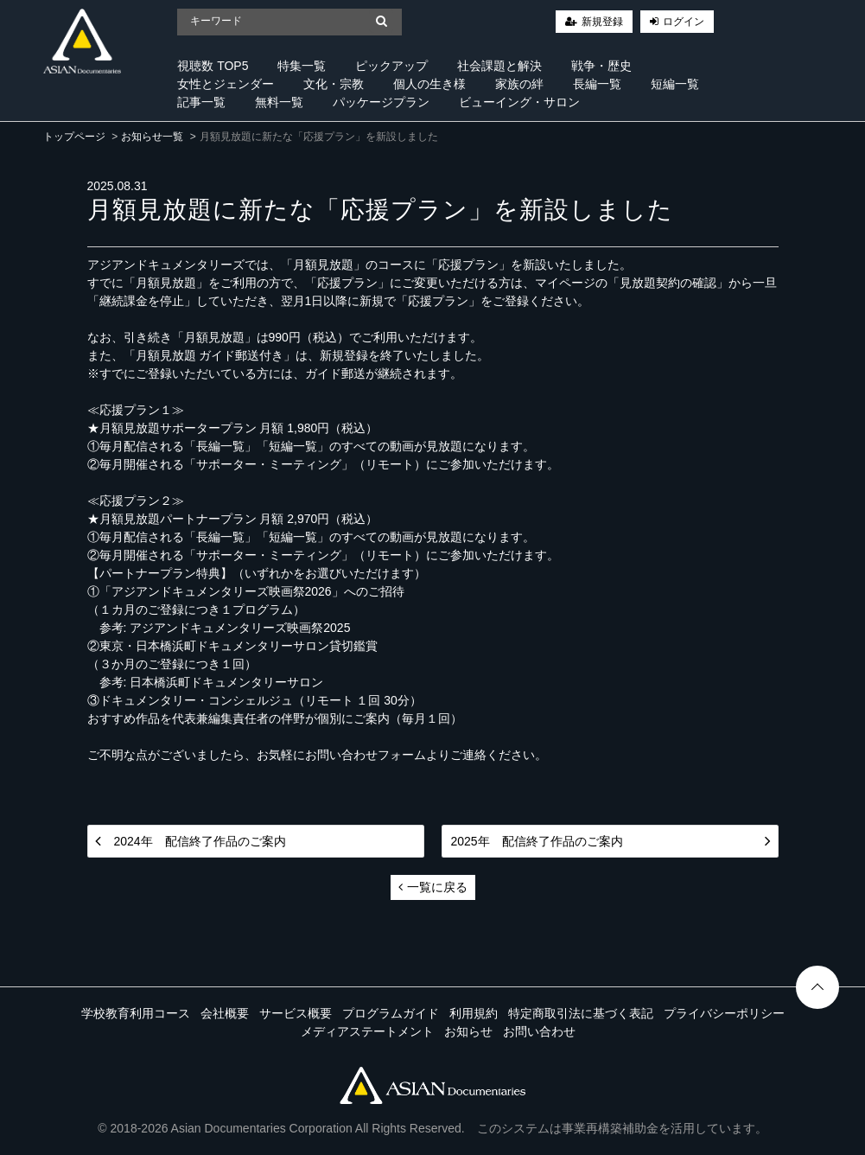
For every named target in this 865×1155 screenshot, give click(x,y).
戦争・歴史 (601, 66)
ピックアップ (391, 66)
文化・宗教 (333, 84)
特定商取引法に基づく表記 (580, 1013)
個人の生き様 (429, 84)
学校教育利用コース (135, 1013)
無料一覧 (279, 102)
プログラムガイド (390, 1013)
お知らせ (468, 1031)
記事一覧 (201, 102)
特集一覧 (301, 66)
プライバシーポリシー (724, 1013)
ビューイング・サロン (519, 102)
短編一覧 (675, 84)
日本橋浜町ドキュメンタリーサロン (226, 682)
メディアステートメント (367, 1031)
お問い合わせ (539, 1031)
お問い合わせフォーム (365, 755)
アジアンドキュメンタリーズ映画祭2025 (240, 628)
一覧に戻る (432, 887)
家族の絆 (519, 84)
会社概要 (224, 1013)
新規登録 (602, 22)
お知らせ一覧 (152, 137)
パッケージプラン (381, 102)
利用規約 (473, 1013)
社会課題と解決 (499, 66)
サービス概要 (295, 1013)
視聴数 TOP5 (212, 66)
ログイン (683, 22)
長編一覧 (597, 84)
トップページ (74, 137)
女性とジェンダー (225, 84)
